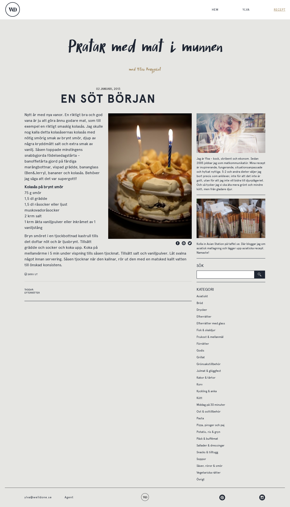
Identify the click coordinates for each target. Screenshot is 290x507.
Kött (199, 398)
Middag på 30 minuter (211, 404)
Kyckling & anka (207, 391)
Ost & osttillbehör (209, 411)
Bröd (200, 303)
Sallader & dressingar (210, 445)
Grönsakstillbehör (209, 364)
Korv (199, 384)
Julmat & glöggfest (209, 371)
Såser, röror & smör (209, 466)
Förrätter (203, 343)
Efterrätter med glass (211, 323)
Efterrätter (32, 292)
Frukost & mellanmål (210, 337)
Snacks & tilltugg (207, 452)
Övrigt (201, 479)
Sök (200, 265)
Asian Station (215, 244)
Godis (200, 350)
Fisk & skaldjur (206, 330)
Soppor (201, 459)
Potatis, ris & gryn (208, 432)
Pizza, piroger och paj (210, 425)
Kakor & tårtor (206, 377)
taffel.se (234, 244)
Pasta (200, 418)
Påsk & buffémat (207, 438)
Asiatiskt (202, 296)
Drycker (202, 310)
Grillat (201, 357)
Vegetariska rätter (209, 472)
